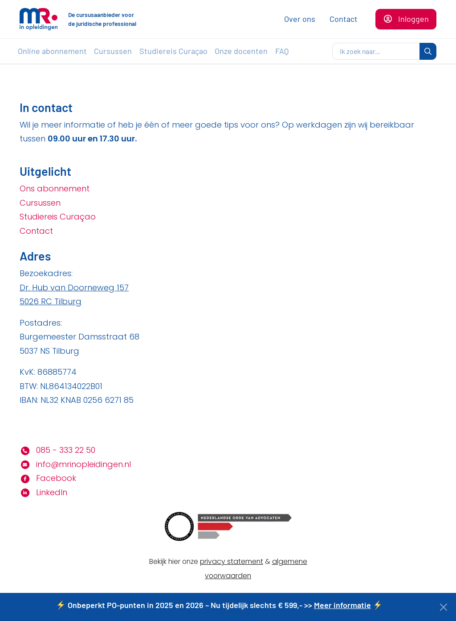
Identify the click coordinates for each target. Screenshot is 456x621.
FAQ (282, 51)
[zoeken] (376, 51)
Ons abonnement (55, 188)
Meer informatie (342, 605)
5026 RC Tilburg (50, 301)
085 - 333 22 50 (57, 449)
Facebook (48, 478)
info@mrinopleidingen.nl (75, 464)
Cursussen (113, 51)
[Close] (444, 607)
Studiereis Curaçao (173, 51)
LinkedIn (43, 492)
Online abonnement (52, 51)
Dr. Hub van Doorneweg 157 (74, 287)
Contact (344, 19)
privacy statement (231, 561)
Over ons (299, 19)
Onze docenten (241, 51)
